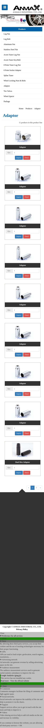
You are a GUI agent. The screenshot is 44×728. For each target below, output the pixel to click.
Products (29, 109)
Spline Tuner (8, 75)
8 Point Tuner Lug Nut (12, 65)
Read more (5, 681)
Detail (27, 158)
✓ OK (19, 725)
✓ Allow (3, 639)
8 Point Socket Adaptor (12, 70)
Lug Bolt (7, 39)
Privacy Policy (22, 629)
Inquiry (18, 158)
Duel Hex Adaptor (22, 462)
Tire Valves (8, 91)
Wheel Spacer (9, 96)
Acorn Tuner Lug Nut (12, 55)
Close (2, 633)
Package (7, 101)
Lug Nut (7, 34)
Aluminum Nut (9, 44)
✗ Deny (3, 641)
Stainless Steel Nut (11, 49)
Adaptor (7, 86)
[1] (26, 153)
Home (21, 109)
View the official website (19, 681)
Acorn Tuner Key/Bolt (12, 60)
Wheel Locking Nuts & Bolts (15, 81)
